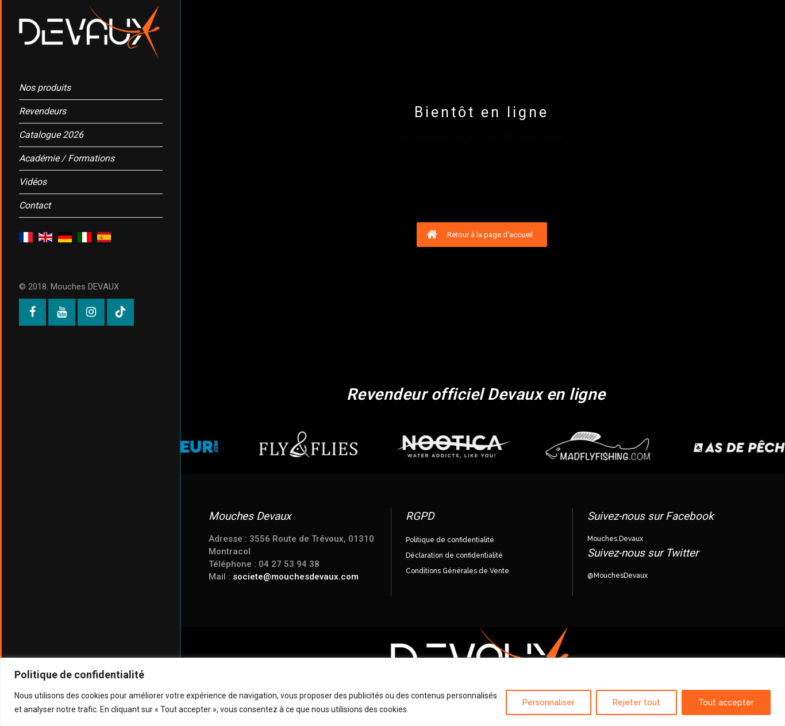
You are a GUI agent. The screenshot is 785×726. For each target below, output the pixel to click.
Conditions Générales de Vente (457, 571)
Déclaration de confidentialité (454, 555)
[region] (392, 692)
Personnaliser (548, 702)
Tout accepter (726, 702)
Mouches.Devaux (615, 539)
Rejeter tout (636, 702)
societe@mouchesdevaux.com (296, 576)
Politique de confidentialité (450, 540)
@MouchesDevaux (617, 575)
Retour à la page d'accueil (479, 234)
